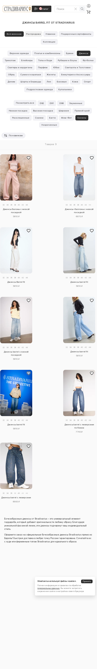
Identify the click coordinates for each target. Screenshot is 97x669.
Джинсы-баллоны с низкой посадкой (79, 211)
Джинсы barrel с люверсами (16, 497)
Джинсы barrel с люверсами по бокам (79, 426)
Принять (87, 581)
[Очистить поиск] (75, 8)
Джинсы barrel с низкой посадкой (16, 353)
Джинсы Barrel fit (16, 282)
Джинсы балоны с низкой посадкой (16, 211)
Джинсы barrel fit (79, 282)
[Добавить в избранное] (28, 157)
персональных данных (48, 588)
